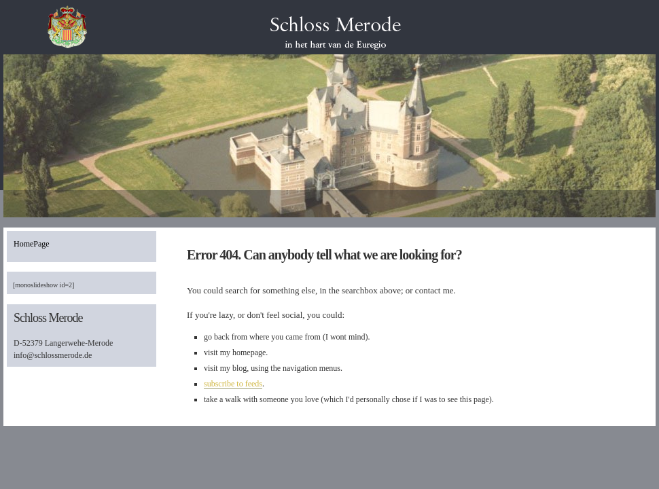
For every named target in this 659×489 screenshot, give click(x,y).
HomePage (32, 244)
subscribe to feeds (233, 383)
